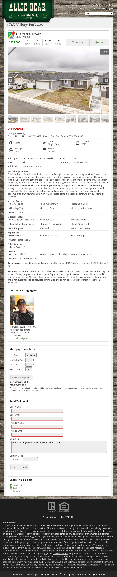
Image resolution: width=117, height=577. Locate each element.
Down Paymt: (16, 359)
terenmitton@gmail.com (21, 338)
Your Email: (15, 414)
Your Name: (15, 406)
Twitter (15, 488)
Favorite (77, 42)
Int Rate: (14, 364)
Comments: (15, 438)
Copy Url (15, 491)
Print (99, 42)
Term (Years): (16, 369)
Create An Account (98, 8)
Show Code (16, 459)
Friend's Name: (17, 422)
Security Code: (16, 455)
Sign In (110, 8)
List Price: (14, 355)
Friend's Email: (16, 430)
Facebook (16, 485)
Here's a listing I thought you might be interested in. (59, 447)
